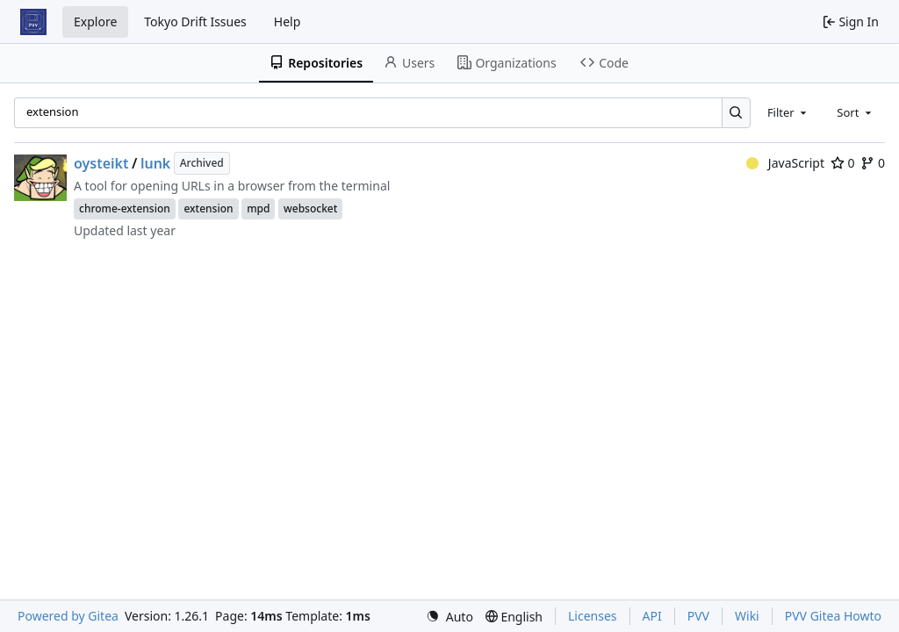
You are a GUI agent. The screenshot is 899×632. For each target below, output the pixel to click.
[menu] (449, 616)
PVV (698, 615)
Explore (95, 21)
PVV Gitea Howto (833, 615)
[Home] (33, 22)
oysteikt (101, 163)
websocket (310, 208)
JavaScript (785, 162)
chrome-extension (124, 208)
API (652, 615)
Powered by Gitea (68, 615)
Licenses (592, 615)
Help (287, 21)
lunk (155, 163)
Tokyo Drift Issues (195, 21)
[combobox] (788, 112)
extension (208, 208)
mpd (258, 208)
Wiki (747, 615)
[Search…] (736, 112)
